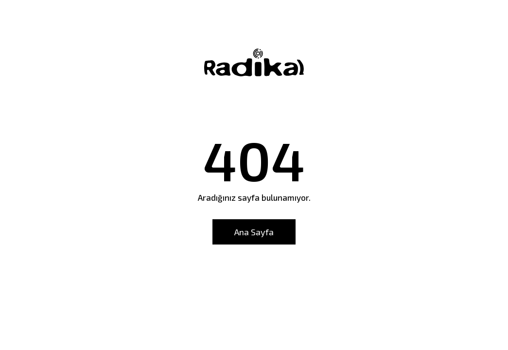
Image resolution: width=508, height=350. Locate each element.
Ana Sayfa (254, 232)
